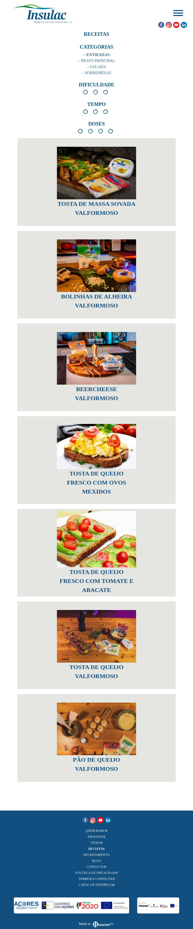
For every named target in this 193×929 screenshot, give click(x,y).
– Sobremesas (96, 73)
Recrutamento (96, 854)
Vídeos (96, 842)
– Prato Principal (96, 61)
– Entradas (96, 54)
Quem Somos (96, 830)
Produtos (96, 836)
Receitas (96, 848)
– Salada (96, 67)
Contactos (96, 866)
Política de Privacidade (96, 872)
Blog (96, 860)
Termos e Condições (96, 878)
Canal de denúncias (97, 884)
